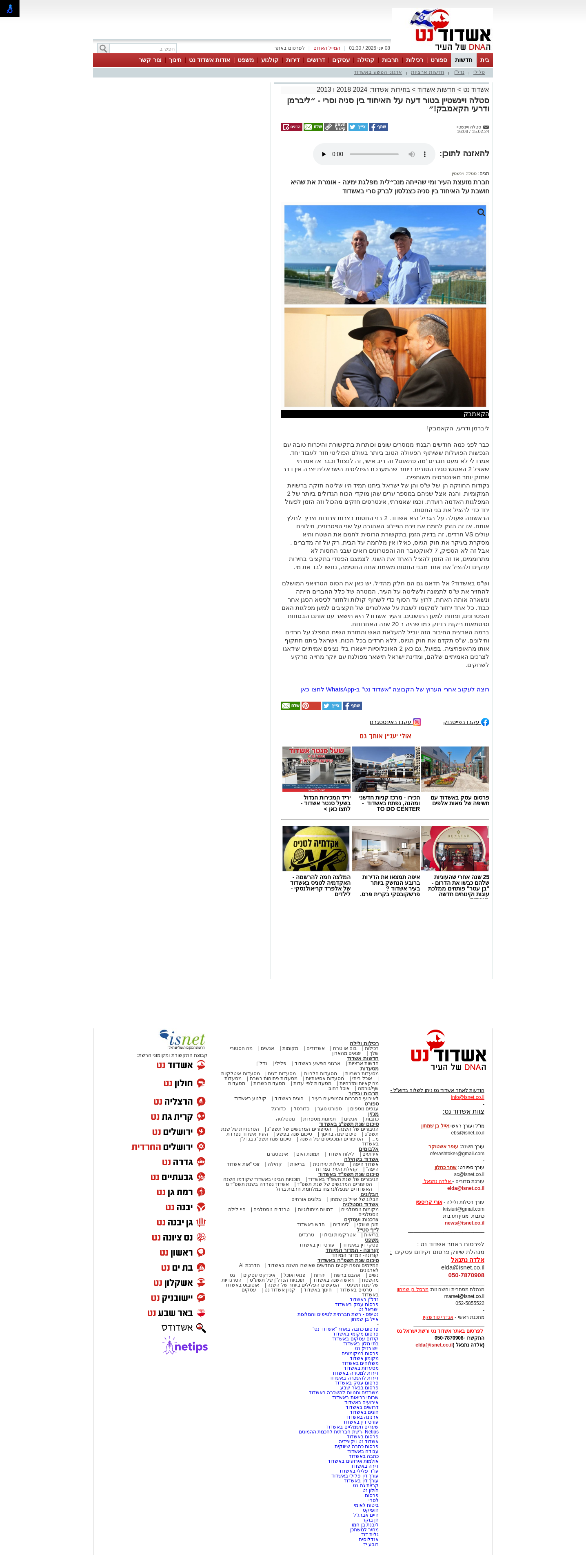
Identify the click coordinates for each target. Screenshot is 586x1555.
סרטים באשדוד (356, 1290)
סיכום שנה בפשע (294, 1134)
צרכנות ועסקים (361, 1219)
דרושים (316, 59)
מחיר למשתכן (364, 1530)
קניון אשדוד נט (279, 1290)
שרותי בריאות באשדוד (355, 1397)
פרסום (371, 1495)
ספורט (439, 59)
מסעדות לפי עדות (312, 1083)
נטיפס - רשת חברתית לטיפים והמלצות (338, 1314)
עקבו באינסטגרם (395, 721)
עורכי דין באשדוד (317, 1245)
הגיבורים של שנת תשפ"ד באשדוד (343, 1179)
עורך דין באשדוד (361, 1481)
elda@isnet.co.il (465, 1188)
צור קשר (150, 59)
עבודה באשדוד (362, 1451)
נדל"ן (459, 72)
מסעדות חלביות (320, 1074)
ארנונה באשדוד (362, 1417)
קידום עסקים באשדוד (355, 1339)
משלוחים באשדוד (360, 1363)
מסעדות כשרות (269, 1083)
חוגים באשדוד (289, 1098)
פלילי (479, 72)
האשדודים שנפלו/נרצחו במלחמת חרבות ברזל (324, 1189)
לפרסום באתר (289, 48)
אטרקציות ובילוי (339, 1235)
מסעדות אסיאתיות (325, 1078)
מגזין (373, 1114)
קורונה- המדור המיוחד (355, 1255)
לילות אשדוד (341, 1154)
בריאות (297, 1164)
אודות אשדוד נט (209, 59)
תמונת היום (308, 1154)
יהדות (320, 1275)
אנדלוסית (369, 1539)
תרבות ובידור (363, 1093)
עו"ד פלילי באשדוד (358, 1471)
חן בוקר (370, 1520)
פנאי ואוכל (295, 1275)
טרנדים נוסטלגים (271, 1209)
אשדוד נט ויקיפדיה (358, 1441)
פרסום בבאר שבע (359, 1388)
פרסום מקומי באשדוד (356, 1334)
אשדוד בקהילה (361, 1159)
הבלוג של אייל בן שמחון (354, 1199)
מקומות (290, 1048)
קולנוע (270, 59)
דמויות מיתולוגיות (315, 1209)
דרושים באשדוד (362, 1407)
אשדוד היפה (365, 1164)
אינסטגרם (277, 1154)
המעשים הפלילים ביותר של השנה (303, 1285)
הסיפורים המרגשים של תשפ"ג (299, 1129)
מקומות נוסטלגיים (359, 1209)
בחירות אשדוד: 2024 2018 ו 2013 (363, 89)
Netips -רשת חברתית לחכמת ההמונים (339, 1432)
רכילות (414, 59)
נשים (373, 1275)
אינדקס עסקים (259, 1275)
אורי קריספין (428, 1202)
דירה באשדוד (365, 1466)
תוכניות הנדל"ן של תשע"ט (277, 1280)
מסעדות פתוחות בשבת (274, 1078)
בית (484, 59)
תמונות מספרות (319, 1119)
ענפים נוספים (364, 1109)
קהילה (366, 59)
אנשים (267, 1048)
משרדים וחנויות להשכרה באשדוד (344, 1393)
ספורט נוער (329, 1109)
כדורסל (301, 1109)
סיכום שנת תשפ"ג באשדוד (349, 1124)
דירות (293, 59)
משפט (246, 59)
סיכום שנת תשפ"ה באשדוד (348, 1260)
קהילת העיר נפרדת (337, 1169)
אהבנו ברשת (347, 1275)
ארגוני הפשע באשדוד (378, 72)
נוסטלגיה (285, 1119)
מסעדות (369, 1068)
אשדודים (315, 1048)
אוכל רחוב (339, 1088)
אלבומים (369, 1149)
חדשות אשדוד (436, 89)
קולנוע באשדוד (250, 1098)
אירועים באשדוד (361, 1402)
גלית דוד (370, 1534)
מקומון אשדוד (364, 1358)
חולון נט (370, 1490)
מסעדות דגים (281, 1074)
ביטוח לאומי (366, 1505)
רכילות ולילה (364, 1043)
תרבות (390, 59)
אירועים (370, 1154)
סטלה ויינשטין (464, 173)
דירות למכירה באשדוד (355, 1373)
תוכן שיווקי (368, 1224)
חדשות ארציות (427, 72)
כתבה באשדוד (363, 1456)
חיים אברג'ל (366, 1515)
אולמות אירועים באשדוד (353, 1461)
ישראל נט (368, 1309)
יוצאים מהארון (347, 1053)
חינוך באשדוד (318, 1290)
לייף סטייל (368, 1230)
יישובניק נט (366, 1348)
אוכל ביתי (361, 1078)
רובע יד (371, 1544)
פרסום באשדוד (362, 1437)
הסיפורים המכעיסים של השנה (331, 1139)
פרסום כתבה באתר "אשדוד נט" (346, 1329)
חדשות (464, 59)
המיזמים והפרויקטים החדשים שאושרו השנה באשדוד (322, 1265)
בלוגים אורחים (306, 1199)
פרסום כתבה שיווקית (356, 1446)
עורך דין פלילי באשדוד (354, 1476)
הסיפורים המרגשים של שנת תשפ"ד (334, 1184)
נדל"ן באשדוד (364, 1299)
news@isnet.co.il (464, 1223)
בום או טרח (345, 1048)
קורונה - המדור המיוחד (352, 1250)
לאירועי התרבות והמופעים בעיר (345, 1098)
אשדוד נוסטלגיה (360, 1204)
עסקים (341, 59)
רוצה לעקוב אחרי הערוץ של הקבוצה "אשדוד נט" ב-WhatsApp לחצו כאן (394, 689)
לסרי (373, 1500)
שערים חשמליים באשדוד (352, 1427)
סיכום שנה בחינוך (338, 1134)
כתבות (372, 1119)
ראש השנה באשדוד (333, 1280)
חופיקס (371, 1510)
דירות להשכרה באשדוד (354, 1378)
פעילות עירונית (328, 1164)
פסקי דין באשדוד (360, 1245)
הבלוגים (369, 1194)
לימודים (340, 1224)
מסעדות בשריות (362, 1074)
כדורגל (278, 1109)
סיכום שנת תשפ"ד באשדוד (348, 1174)
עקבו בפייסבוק (466, 721)
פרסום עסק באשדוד (356, 1304)
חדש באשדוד (311, 1224)
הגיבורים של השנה (359, 1129)
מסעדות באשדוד (361, 1368)
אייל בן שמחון (365, 1319)
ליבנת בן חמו (365, 1525)
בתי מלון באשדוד (361, 1344)
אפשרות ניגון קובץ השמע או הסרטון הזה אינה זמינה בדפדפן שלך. (374, 154)
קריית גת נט (366, 1486)
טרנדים (306, 1235)
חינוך (175, 59)
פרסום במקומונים (360, 1353)
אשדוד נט (475, 89)
